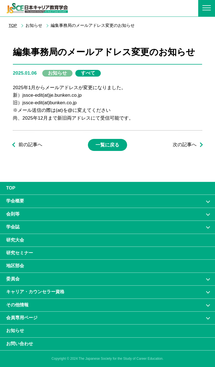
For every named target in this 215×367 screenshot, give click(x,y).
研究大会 (15, 240)
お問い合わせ (19, 343)
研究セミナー (19, 252)
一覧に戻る (107, 145)
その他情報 (17, 304)
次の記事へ (185, 145)
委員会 (13, 278)
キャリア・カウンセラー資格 (35, 291)
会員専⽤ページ (22, 317)
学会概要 (15, 200)
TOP (13, 25)
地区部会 (15, 265)
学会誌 (13, 226)
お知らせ (15, 330)
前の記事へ (30, 145)
